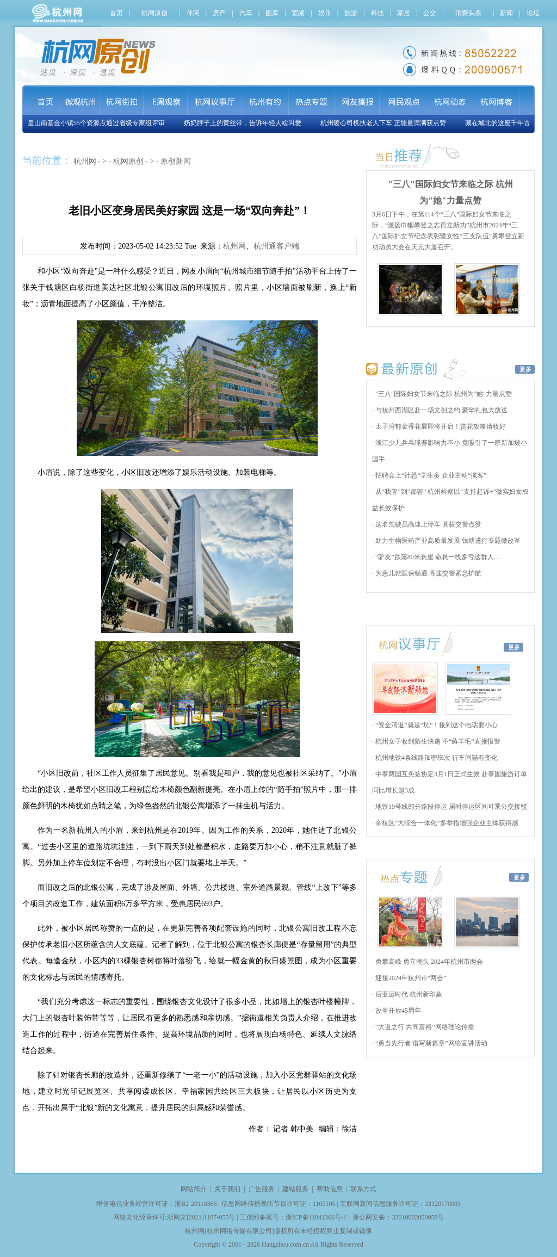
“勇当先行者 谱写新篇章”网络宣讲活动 (430, 1043)
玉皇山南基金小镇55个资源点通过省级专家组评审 (95, 123)
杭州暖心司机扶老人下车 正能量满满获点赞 (385, 123)
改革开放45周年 (397, 1010)
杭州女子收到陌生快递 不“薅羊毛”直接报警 (437, 741)
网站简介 (194, 1189)
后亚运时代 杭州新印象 (408, 994)
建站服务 (295, 1189)
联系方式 (363, 1189)
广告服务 (262, 1189)
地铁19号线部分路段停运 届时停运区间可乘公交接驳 (450, 806)
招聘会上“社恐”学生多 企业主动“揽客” (430, 475)
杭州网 (84, 161)
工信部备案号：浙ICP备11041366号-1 (293, 1217)
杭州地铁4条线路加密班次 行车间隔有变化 (436, 757)
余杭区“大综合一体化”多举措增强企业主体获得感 (446, 823)
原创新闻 (175, 161)
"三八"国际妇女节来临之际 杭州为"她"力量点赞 (443, 394)
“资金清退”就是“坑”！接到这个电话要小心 (436, 725)
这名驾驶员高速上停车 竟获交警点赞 (427, 524)
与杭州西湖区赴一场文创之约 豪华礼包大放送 (441, 410)
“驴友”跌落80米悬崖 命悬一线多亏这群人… (437, 557)
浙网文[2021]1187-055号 (201, 1217)
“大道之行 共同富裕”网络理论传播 (424, 1027)
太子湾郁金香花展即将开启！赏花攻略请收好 (440, 426)
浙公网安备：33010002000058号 (398, 1217)
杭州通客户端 (276, 246)
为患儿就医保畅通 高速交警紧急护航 (427, 573)
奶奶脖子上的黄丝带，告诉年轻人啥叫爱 (245, 123)
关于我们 (227, 1189)
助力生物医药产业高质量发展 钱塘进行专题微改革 (447, 540)
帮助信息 (330, 1189)
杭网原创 (128, 161)
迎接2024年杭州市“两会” (410, 978)
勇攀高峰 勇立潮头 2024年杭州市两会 (428, 961)
